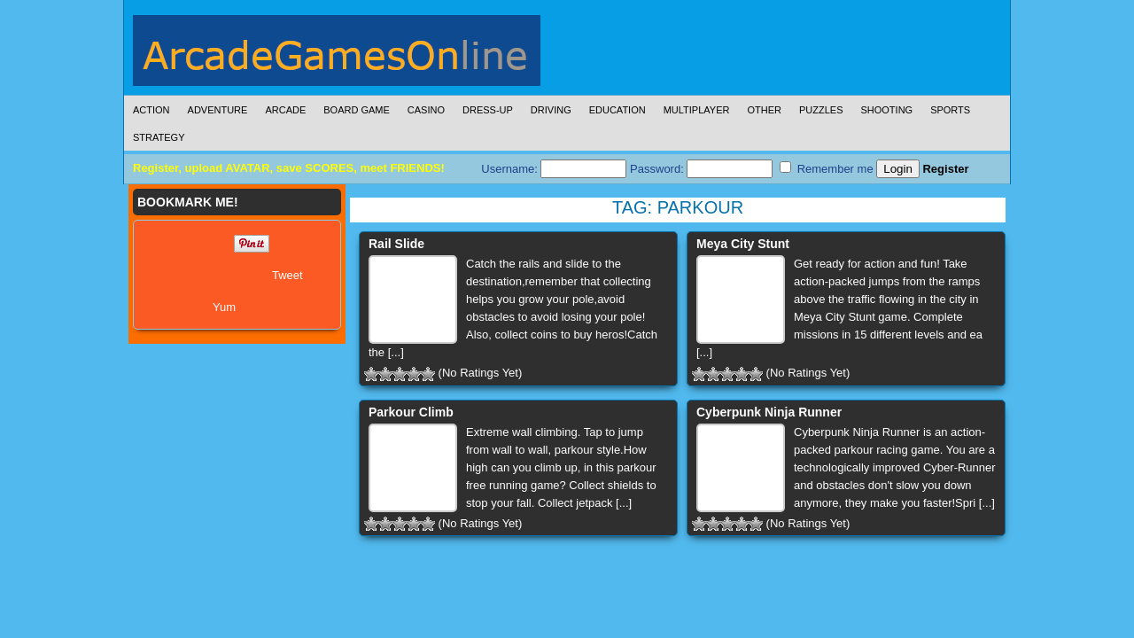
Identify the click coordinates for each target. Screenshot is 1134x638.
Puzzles (821, 110)
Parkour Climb (411, 412)
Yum (224, 307)
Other (764, 110)
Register (945, 168)
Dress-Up (487, 110)
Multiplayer (697, 110)
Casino (426, 110)
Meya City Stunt (742, 244)
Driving (551, 110)
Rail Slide (396, 244)
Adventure (218, 110)
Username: (553, 169)
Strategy (158, 137)
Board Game (356, 110)
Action (151, 110)
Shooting (886, 110)
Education (617, 110)
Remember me (827, 168)
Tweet (287, 275)
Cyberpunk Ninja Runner (769, 412)
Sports (950, 110)
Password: (701, 169)
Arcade (285, 110)
